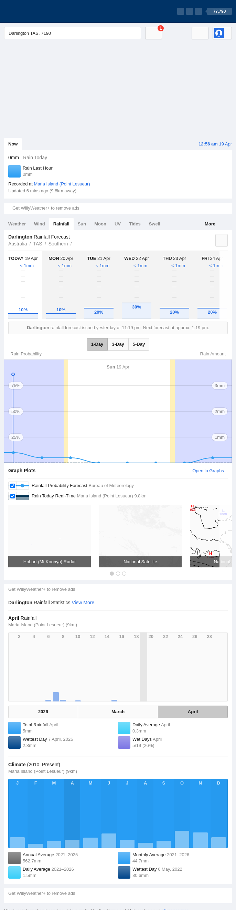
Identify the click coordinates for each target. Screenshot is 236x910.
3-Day (118, 344)
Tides (135, 223)
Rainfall (61, 223)
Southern (58, 243)
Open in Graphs (208, 470)
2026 (43, 711)
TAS (37, 243)
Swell (154, 223)
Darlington (75, 243)
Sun (82, 223)
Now (13, 143)
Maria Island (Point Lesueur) (62, 183)
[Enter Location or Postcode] (72, 33)
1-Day (97, 344)
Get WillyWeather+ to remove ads (45, 208)
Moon (100, 223)
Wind (39, 223)
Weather (17, 223)
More (210, 223)
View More (83, 602)
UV (118, 223)
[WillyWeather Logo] (36, 11)
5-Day (139, 344)
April (193, 711)
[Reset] (123, 33)
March (118, 711)
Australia (17, 243)
